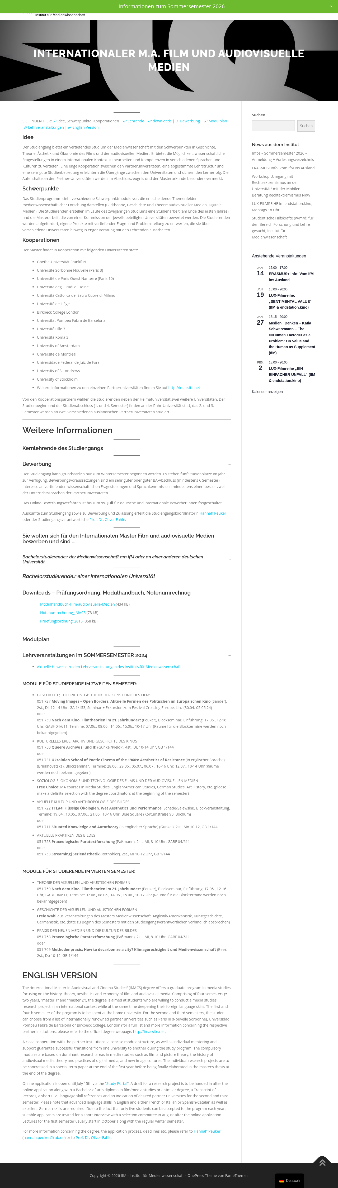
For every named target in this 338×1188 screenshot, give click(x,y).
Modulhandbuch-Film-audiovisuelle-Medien (77, 604)
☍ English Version (82, 127)
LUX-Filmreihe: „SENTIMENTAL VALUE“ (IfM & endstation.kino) (290, 301)
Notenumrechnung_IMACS (63, 612)
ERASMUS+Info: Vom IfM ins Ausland (283, 167)
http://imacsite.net (184, 387)
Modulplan (218, 120)
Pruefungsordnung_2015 (61, 621)
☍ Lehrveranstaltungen (44, 127)
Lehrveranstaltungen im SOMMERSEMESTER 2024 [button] (84, 655)
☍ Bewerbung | (189, 120)
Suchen (258, 114)
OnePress (195, 1175)
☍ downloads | (162, 120)
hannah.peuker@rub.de (44, 1137)
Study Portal (116, 1083)
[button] (126, 559)
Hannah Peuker (213, 513)
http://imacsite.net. (149, 1031)
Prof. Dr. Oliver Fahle (107, 519)
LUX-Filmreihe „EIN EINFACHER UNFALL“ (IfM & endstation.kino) (292, 374)
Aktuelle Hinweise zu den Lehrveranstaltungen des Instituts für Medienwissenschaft (109, 666)
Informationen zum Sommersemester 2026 (172, 6)
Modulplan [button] (35, 639)
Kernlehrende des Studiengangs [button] (62, 448)
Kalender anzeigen (267, 392)
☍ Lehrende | (135, 120)
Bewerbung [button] (36, 464)
